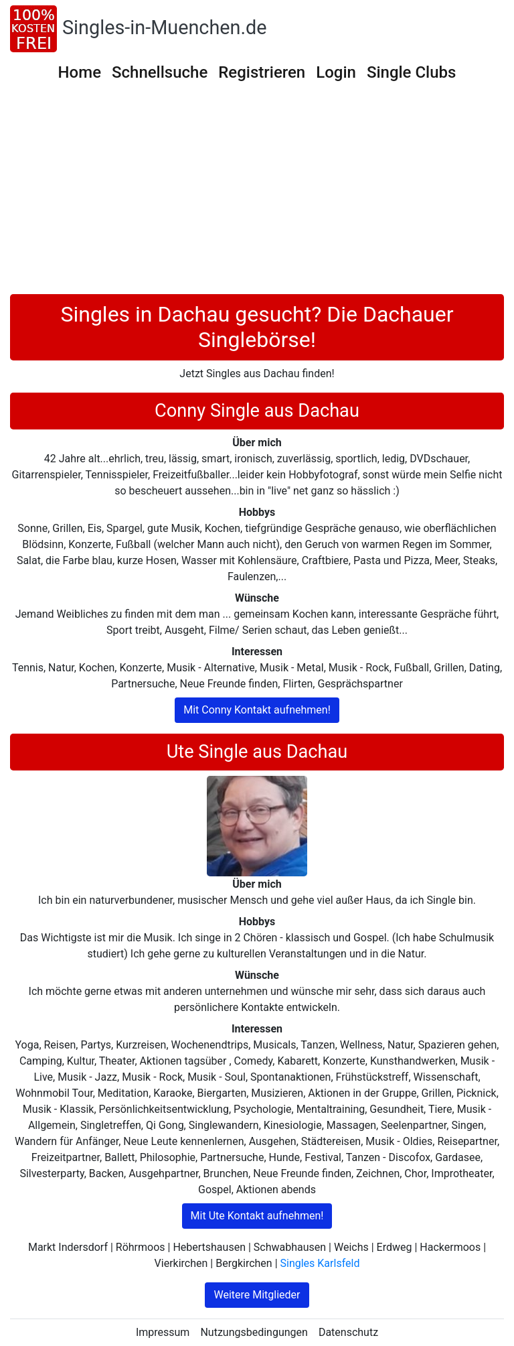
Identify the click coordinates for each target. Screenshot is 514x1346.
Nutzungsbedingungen (253, 1332)
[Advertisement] (257, 193)
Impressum (163, 1332)
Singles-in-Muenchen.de (164, 27)
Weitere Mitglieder (256, 1294)
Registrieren (261, 72)
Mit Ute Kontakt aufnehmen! (257, 1215)
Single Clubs (411, 72)
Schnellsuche (159, 72)
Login (336, 72)
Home (79, 72)
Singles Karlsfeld (320, 1263)
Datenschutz (348, 1332)
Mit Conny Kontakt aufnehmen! (257, 709)
